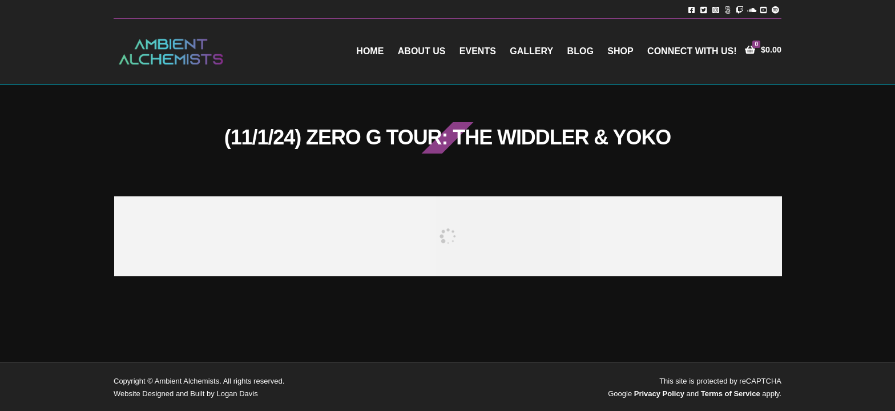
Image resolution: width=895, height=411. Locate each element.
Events (477, 51)
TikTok (727, 9)
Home (370, 51)
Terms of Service (730, 393)
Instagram (715, 9)
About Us (422, 51)
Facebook (691, 9)
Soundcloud (751, 9)
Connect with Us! (691, 51)
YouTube (763, 9)
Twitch (739, 9)
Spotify (775, 9)
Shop (620, 51)
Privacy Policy (659, 393)
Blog (580, 51)
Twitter (703, 9)
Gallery (531, 51)
